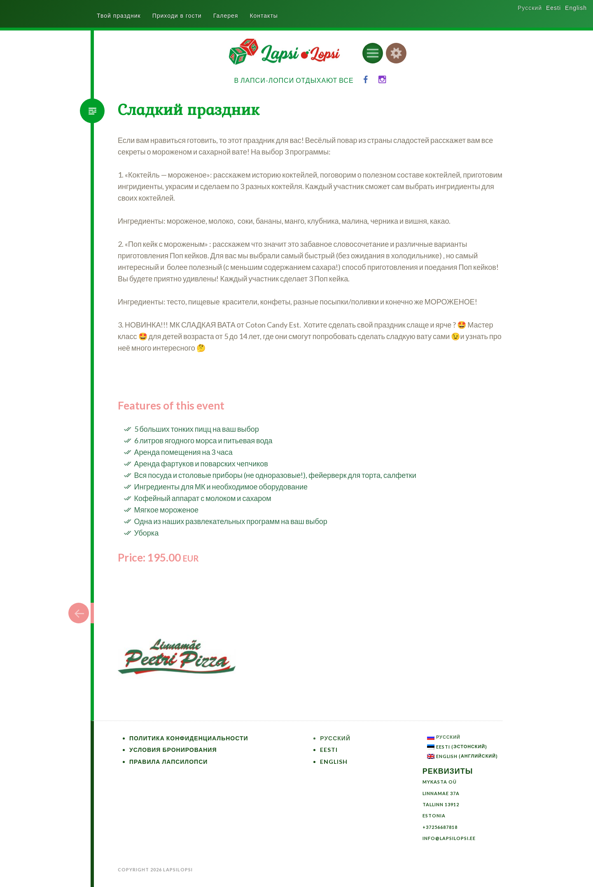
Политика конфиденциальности (188, 738)
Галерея (225, 15)
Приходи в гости (177, 15)
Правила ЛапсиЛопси (168, 761)
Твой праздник (119, 15)
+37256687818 (440, 827)
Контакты (264, 15)
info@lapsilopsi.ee (449, 838)
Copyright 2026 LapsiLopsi (155, 869)
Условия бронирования (173, 749)
